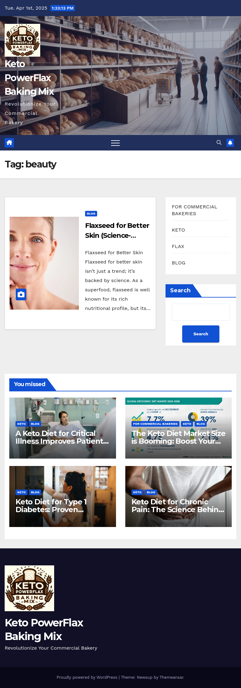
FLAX (178, 246)
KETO (178, 230)
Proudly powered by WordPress (88, 677)
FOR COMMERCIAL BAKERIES (155, 423)
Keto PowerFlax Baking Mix (29, 77)
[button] (219, 143)
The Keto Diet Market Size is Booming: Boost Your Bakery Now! (178, 441)
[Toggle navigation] (115, 142)
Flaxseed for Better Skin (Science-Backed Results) (117, 235)
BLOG (91, 213)
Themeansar (171, 677)
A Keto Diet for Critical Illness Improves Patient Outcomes (59, 441)
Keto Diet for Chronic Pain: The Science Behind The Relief (177, 509)
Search (180, 290)
